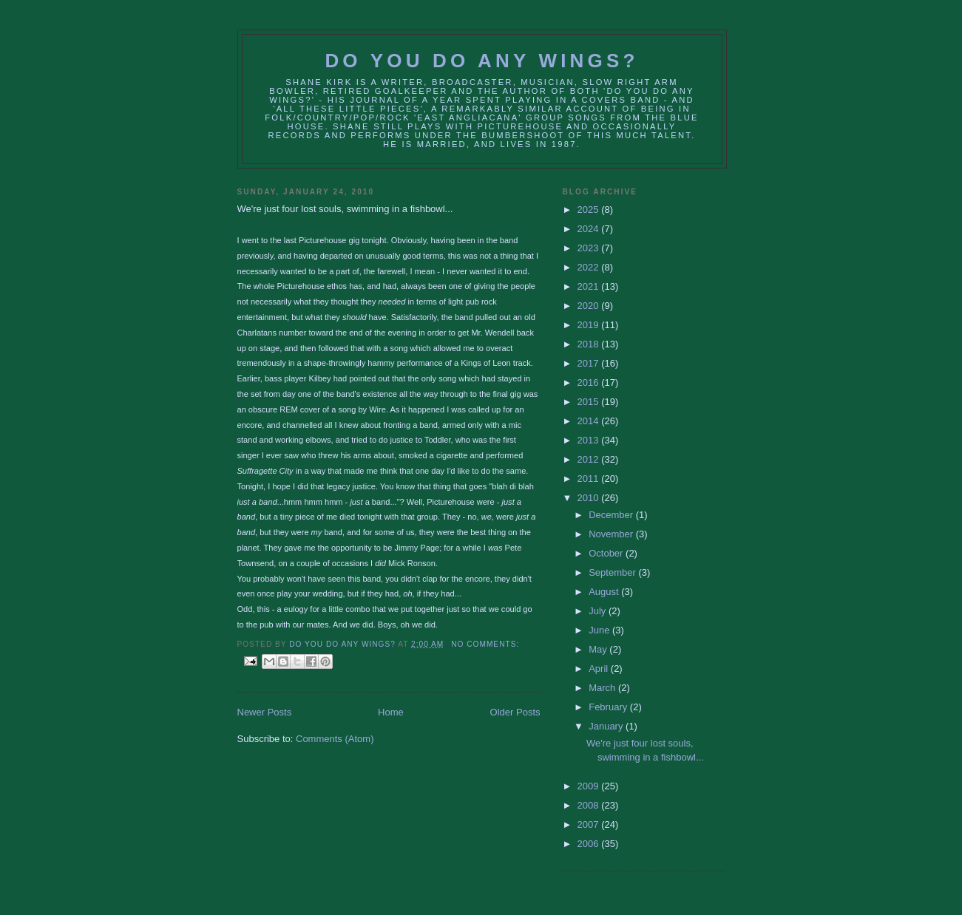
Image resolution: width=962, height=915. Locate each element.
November (612, 534)
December (612, 514)
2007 (589, 824)
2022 (589, 267)
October (607, 553)
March (603, 687)
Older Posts (515, 712)
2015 (589, 401)
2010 (589, 497)
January (607, 726)
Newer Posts (264, 712)
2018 (589, 344)
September (613, 572)
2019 (589, 324)
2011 (589, 478)
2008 (589, 805)
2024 (589, 228)
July (599, 610)
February (609, 706)
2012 (589, 459)
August (605, 591)
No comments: (485, 644)
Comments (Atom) (334, 738)
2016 (589, 382)
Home (391, 712)
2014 (589, 420)
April (600, 668)
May (599, 649)
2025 (589, 209)
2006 (589, 843)
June (600, 630)
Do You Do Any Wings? (481, 61)
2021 (589, 286)
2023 (589, 248)
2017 (589, 363)
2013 (589, 440)
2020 (589, 305)
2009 (589, 786)
